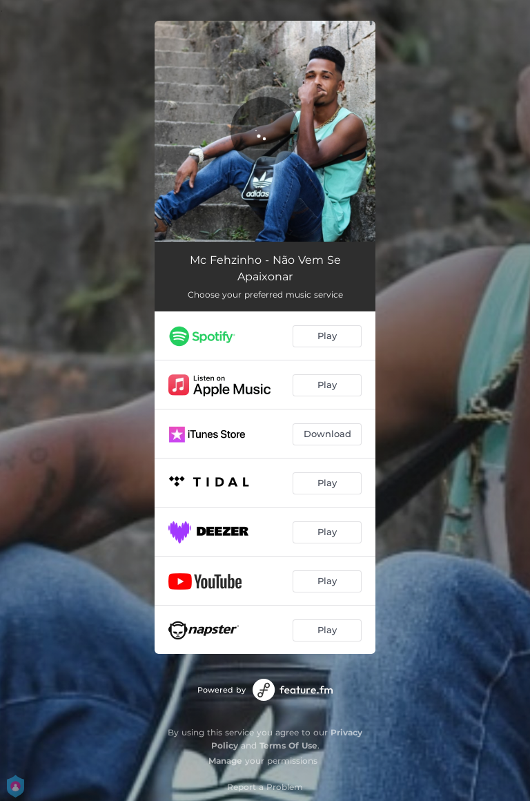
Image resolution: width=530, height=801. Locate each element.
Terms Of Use (288, 745)
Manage (225, 760)
